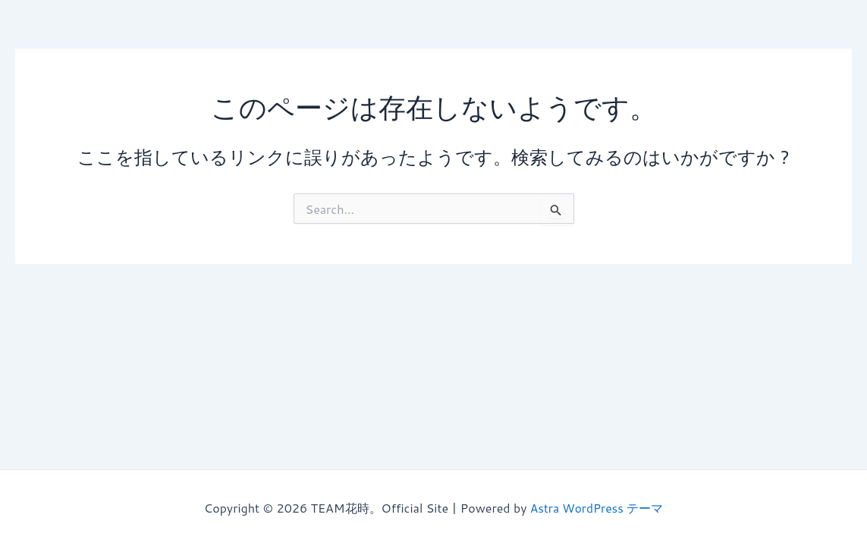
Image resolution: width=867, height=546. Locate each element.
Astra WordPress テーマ (596, 507)
